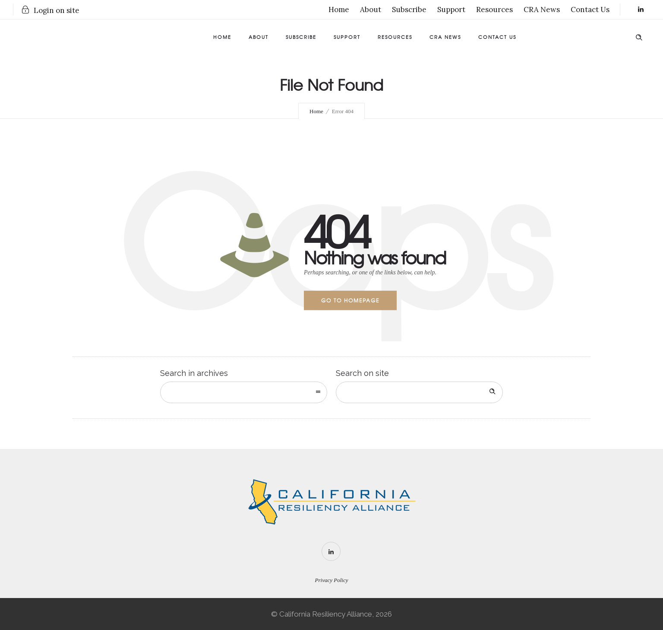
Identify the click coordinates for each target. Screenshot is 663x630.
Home (338, 9)
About (370, 9)
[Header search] (639, 36)
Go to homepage (350, 300)
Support (451, 9)
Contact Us (590, 9)
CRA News (542, 9)
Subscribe (409, 9)
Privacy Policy (331, 580)
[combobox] (243, 392)
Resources (494, 9)
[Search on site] (419, 392)
